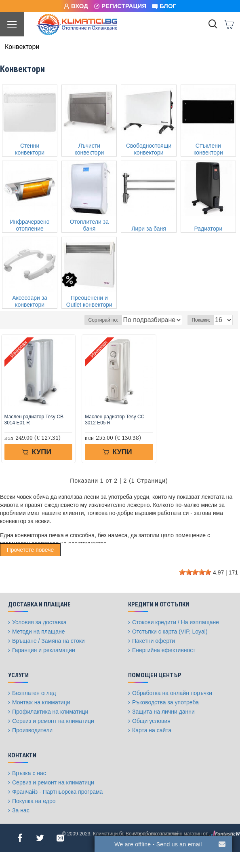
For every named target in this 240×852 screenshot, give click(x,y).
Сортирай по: (103, 320)
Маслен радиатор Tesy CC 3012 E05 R (114, 420)
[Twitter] (40, 838)
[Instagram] (60, 838)
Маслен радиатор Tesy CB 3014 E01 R (34, 420)
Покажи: (201, 320)
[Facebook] (20, 838)
